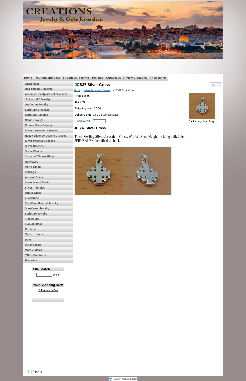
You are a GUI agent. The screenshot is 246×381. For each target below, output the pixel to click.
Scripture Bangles (36, 114)
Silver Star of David (37, 182)
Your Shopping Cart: (48, 285)
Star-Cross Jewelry (37, 208)
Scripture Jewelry (36, 213)
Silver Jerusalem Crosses (41, 130)
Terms (85, 77)
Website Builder (129, 379)
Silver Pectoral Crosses (40, 140)
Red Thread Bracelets (39, 88)
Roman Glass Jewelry (39, 125)
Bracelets (31, 260)
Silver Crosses (34, 146)
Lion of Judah (34, 224)
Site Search (41, 269)
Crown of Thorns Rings (40, 156)
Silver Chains (33, 151)
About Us (71, 77)
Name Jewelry (34, 120)
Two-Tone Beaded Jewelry (41, 203)
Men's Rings (33, 166)
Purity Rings (33, 244)
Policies (97, 77)
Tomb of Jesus (34, 234)
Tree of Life (32, 218)
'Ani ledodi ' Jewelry (38, 99)
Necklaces (31, 161)
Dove (28, 239)
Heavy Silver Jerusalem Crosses (45, 135)
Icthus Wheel (33, 192)
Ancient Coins (34, 177)
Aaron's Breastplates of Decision (46, 94)
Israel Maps (32, 83)
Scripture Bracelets (37, 109)
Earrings (30, 172)
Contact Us (113, 77)
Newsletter (158, 77)
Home (28, 77)
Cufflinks (31, 229)
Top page (37, 371)
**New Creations (136, 77)
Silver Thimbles (35, 187)
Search (56, 274)
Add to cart (83, 121)
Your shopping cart (48, 77)
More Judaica (33, 249)
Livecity (117, 379)
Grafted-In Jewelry (36, 104)
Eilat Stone (32, 198)
